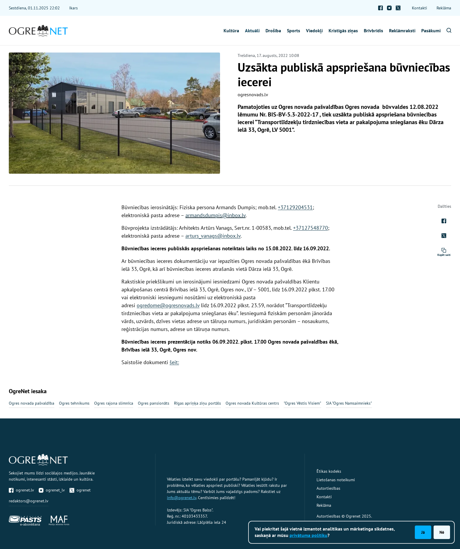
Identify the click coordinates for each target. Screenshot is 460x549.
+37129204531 (295, 207)
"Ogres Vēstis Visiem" (302, 403)
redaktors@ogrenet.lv (28, 501)
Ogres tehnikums (74, 403)
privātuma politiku (308, 535)
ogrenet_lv (52, 490)
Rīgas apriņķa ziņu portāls (197, 403)
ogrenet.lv (21, 490)
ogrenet (80, 490)
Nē (441, 532)
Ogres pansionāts (153, 403)
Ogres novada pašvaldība (31, 403)
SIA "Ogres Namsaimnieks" (349, 403)
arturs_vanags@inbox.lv (213, 235)
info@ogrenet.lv (181, 497)
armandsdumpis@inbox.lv (215, 215)
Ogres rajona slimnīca (113, 403)
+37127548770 (310, 227)
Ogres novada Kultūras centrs (252, 403)
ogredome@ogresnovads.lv (168, 305)
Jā (423, 532)
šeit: (174, 362)
